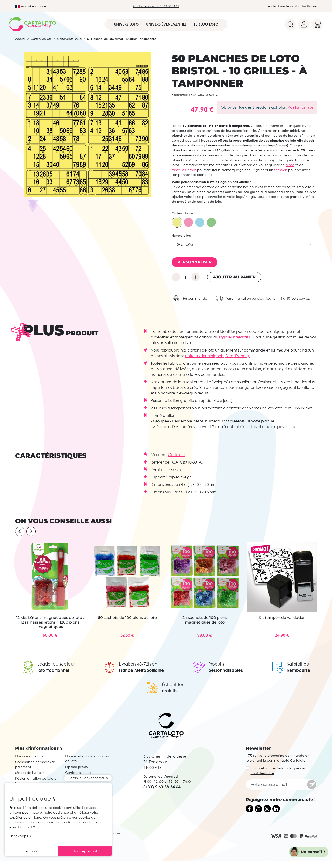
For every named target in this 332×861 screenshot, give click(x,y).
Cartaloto (176, 454)
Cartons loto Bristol (69, 39)
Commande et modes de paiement (35, 764)
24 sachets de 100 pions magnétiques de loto (204, 619)
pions (290, 165)
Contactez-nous (78, 772)
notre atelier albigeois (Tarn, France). (217, 355)
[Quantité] (185, 277)
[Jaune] (177, 222)
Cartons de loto (41, 39)
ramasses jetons (184, 170)
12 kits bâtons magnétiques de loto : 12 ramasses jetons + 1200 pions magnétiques (50, 622)
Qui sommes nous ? (30, 756)
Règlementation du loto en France (36, 780)
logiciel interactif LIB (236, 337)
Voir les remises (300, 107)
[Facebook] (249, 808)
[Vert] (211, 222)
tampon (280, 170)
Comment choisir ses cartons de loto (87, 758)
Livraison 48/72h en (138, 663)
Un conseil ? (313, 852)
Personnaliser (195, 262)
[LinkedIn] (276, 808)
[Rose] (188, 222)
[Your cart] (317, 24)
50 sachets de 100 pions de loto (127, 617)
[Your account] (303, 24)
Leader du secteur (56, 663)
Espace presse (76, 767)
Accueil (20, 39)
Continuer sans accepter (86, 778)
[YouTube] (258, 808)
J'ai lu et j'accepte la (278, 770)
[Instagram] (267, 808)
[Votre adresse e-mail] (281, 784)
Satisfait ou (298, 663)
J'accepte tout (85, 851)
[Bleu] (200, 222)
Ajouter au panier (234, 277)
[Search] (290, 24)
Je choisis (31, 851)
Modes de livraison (30, 772)
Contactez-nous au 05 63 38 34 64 (156, 6)
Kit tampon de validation (282, 617)
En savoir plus (20, 836)
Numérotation (181, 235)
